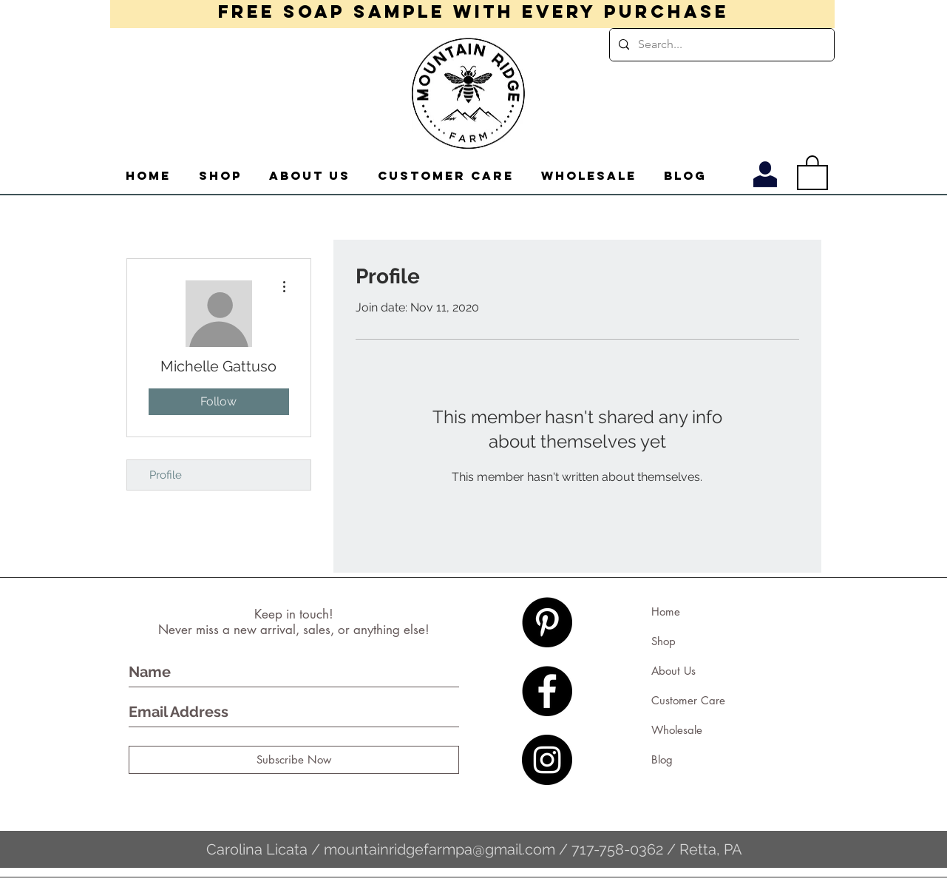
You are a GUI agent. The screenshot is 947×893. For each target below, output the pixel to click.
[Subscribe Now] (294, 760)
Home (665, 611)
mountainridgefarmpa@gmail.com (439, 849)
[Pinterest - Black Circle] (547, 622)
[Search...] (720, 45)
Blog (662, 759)
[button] (812, 171)
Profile (165, 475)
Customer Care (688, 700)
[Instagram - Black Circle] (547, 760)
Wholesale (676, 730)
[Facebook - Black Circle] (547, 691)
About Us (673, 671)
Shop (663, 641)
